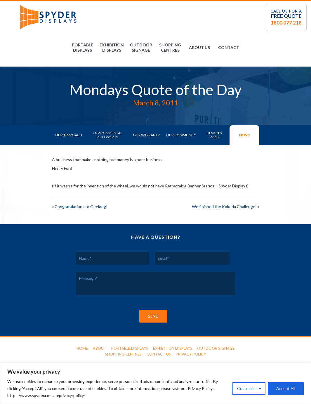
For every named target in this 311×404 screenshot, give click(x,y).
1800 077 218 (286, 23)
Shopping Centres (170, 47)
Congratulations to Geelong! (81, 206)
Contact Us (159, 354)
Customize (247, 388)
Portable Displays (82, 47)
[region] (155, 383)
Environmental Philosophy (107, 135)
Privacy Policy (191, 354)
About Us (199, 47)
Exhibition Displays (112, 47)
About (99, 348)
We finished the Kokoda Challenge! (224, 206)
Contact (228, 47)
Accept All (285, 388)
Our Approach (68, 135)
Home (82, 348)
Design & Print (214, 135)
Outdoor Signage (141, 47)
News (244, 135)
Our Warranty (146, 135)
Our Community (181, 135)
